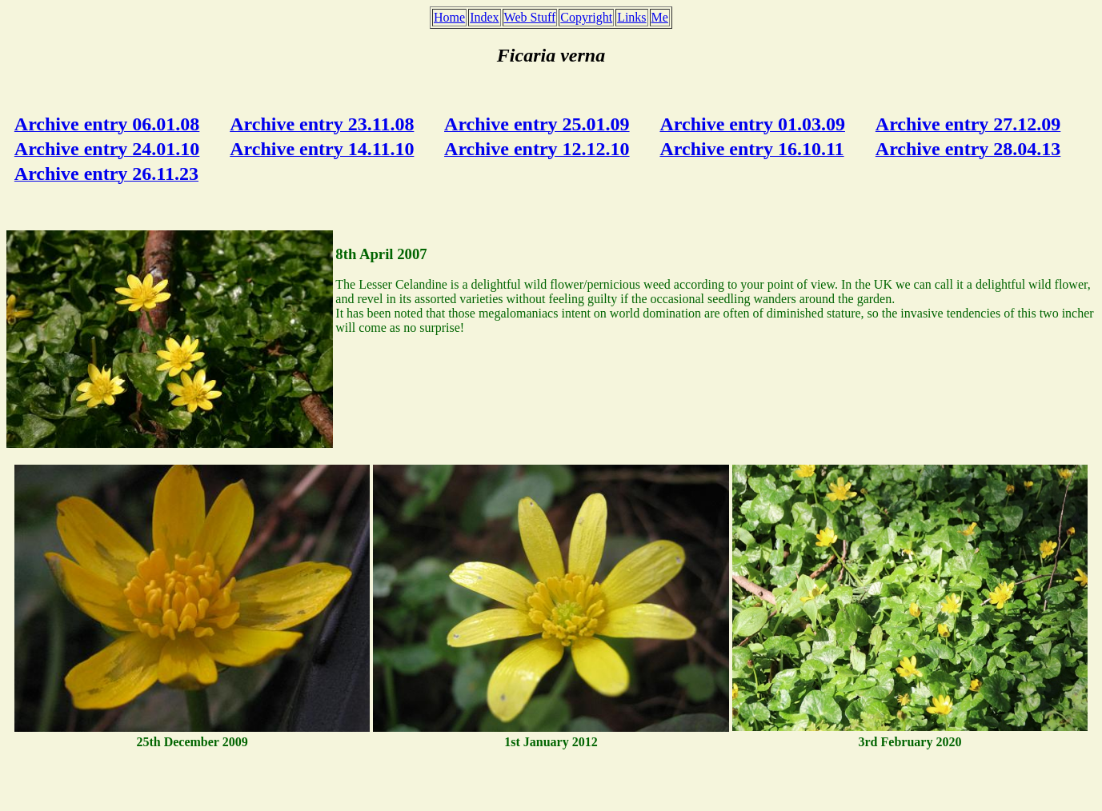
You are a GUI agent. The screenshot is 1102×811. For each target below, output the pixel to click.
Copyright (586, 17)
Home (449, 17)
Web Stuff (530, 17)
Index (484, 17)
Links (631, 17)
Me (659, 17)
